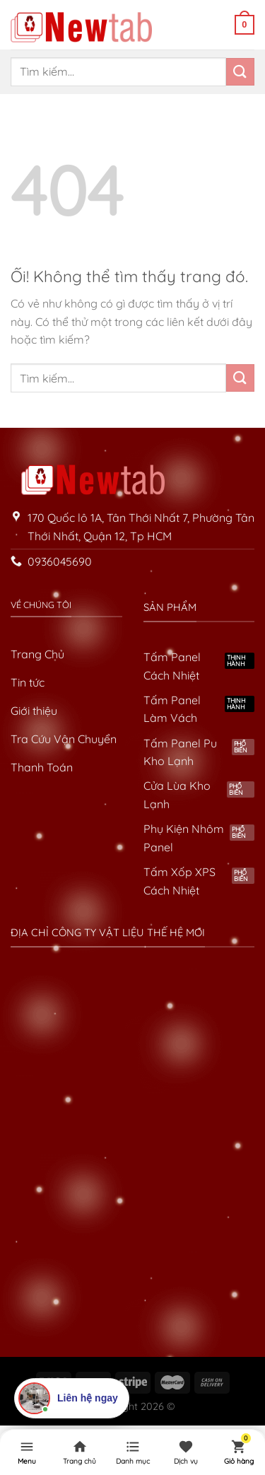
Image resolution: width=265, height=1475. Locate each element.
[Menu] (26, 1452)
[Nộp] (240, 72)
